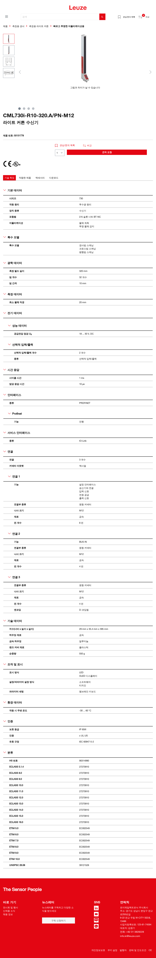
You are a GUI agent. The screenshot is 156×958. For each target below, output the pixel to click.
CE (150, 950)
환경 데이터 (12, 702)
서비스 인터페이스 (16, 432)
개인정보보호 (98, 950)
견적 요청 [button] (107, 152)
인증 (8, 721)
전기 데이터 (12, 313)
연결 (8, 451)
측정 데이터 (12, 294)
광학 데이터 (12, 263)
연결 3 (14, 577)
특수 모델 (11, 237)
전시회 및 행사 (10, 907)
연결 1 (14, 476)
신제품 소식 (9, 910)
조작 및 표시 (13, 664)
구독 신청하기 (58, 920)
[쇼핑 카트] (151, 15)
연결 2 (14, 533)
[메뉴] (6, 16)
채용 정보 (8, 914)
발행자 (123, 950)
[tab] (9, 177)
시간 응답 (11, 369)
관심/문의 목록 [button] (65, 145)
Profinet (15, 413)
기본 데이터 (12, 190)
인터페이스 (12, 395)
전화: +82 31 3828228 (132, 931)
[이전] (20, 72)
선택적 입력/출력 (20, 344)
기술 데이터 (12, 621)
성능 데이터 (17, 325)
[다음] (150, 72)
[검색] (60, 17)
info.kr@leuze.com (130, 935)
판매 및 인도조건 (137, 950)
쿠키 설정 (112, 950)
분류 (8, 752)
